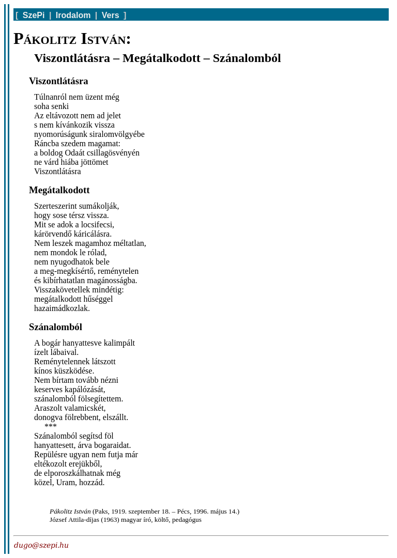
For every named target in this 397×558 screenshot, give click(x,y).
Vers (110, 15)
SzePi (34, 15)
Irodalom (73, 15)
